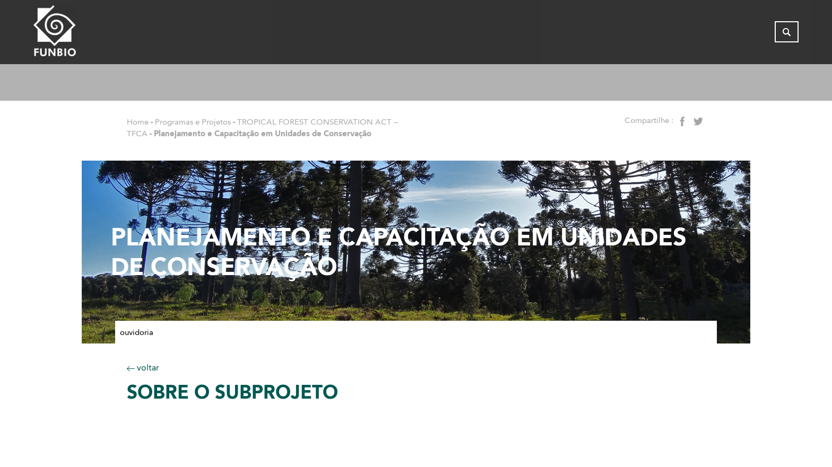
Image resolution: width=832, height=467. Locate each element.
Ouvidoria (136, 332)
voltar (143, 368)
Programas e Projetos (193, 122)
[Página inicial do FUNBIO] (83, 34)
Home (138, 122)
